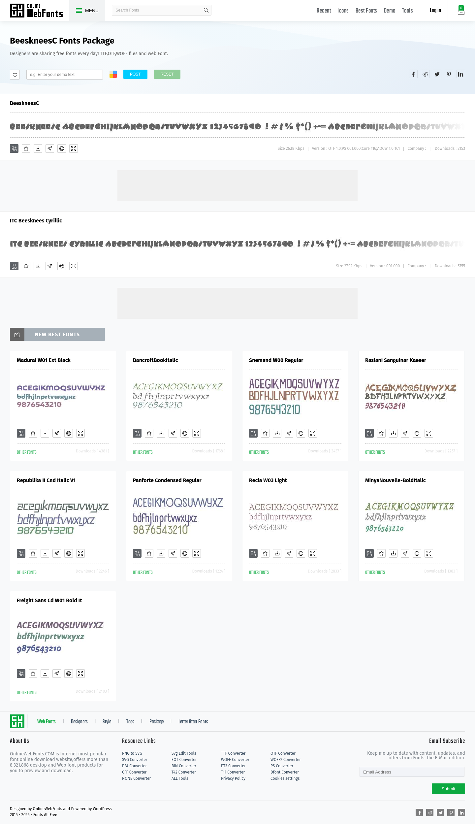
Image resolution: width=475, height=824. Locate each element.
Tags (130, 722)
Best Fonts (366, 11)
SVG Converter (134, 759)
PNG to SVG (132, 753)
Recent (324, 11)
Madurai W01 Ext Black (44, 360)
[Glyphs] (50, 148)
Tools (407, 11)
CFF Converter (134, 772)
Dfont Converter (284, 772)
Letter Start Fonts (193, 722)
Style (107, 722)
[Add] (14, 148)
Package (156, 722)
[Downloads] (38, 148)
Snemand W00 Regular (276, 360)
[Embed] (61, 148)
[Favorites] (26, 148)
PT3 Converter (233, 766)
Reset (167, 74)
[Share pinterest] (449, 74)
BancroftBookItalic (155, 360)
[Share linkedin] (461, 74)
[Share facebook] (413, 74)
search (206, 10)
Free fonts (39, 11)
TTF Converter (233, 753)
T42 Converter (184, 772)
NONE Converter (136, 778)
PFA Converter (134, 766)
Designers (79, 722)
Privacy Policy (233, 778)
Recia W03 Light (268, 480)
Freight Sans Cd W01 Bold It (49, 600)
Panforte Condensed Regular (167, 480)
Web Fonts (46, 722)
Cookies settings (285, 778)
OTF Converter (283, 753)
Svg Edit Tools (184, 753)
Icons (343, 11)
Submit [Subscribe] (448, 788)
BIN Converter (184, 766)
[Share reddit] (425, 74)
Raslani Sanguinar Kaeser (395, 360)
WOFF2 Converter (285, 759)
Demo (390, 11)
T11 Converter (233, 772)
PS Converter (281, 766)
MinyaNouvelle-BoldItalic (395, 480)
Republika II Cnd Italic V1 (46, 480)
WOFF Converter (235, 759)
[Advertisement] (237, 185)
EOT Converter (184, 759)
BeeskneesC (24, 103)
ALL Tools (180, 778)
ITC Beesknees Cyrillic (36, 220)
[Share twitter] (437, 74)
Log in (435, 11)
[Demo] (73, 148)
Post (135, 74)
